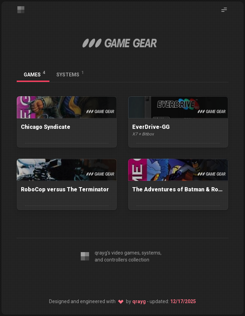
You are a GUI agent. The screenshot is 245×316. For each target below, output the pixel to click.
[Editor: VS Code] (86, 279)
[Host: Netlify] (158, 279)
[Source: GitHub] (140, 279)
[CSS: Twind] (104, 279)
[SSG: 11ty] (122, 279)
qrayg (139, 301)
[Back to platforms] (222, 74)
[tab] (33, 74)
